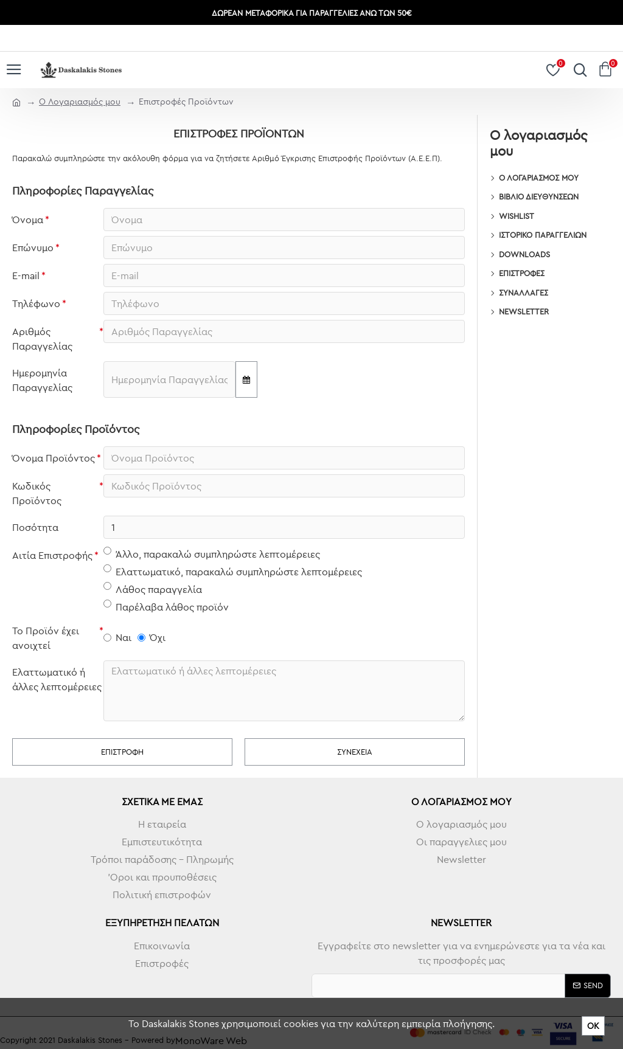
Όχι (151, 637)
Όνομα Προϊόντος (53, 458)
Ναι (117, 637)
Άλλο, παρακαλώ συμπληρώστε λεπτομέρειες (211, 553)
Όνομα (27, 219)
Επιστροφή (122, 751)
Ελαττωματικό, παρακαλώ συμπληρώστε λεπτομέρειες (232, 571)
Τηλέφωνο (36, 303)
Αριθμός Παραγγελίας (42, 338)
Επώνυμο (33, 247)
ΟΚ (593, 1025)
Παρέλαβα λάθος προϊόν (166, 606)
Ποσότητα (35, 527)
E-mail (26, 275)
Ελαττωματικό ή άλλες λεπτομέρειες (57, 679)
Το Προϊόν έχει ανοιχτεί (45, 638)
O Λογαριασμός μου (79, 101)
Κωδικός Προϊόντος (36, 493)
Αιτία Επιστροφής (52, 555)
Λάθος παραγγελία (152, 588)
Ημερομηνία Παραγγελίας (42, 380)
